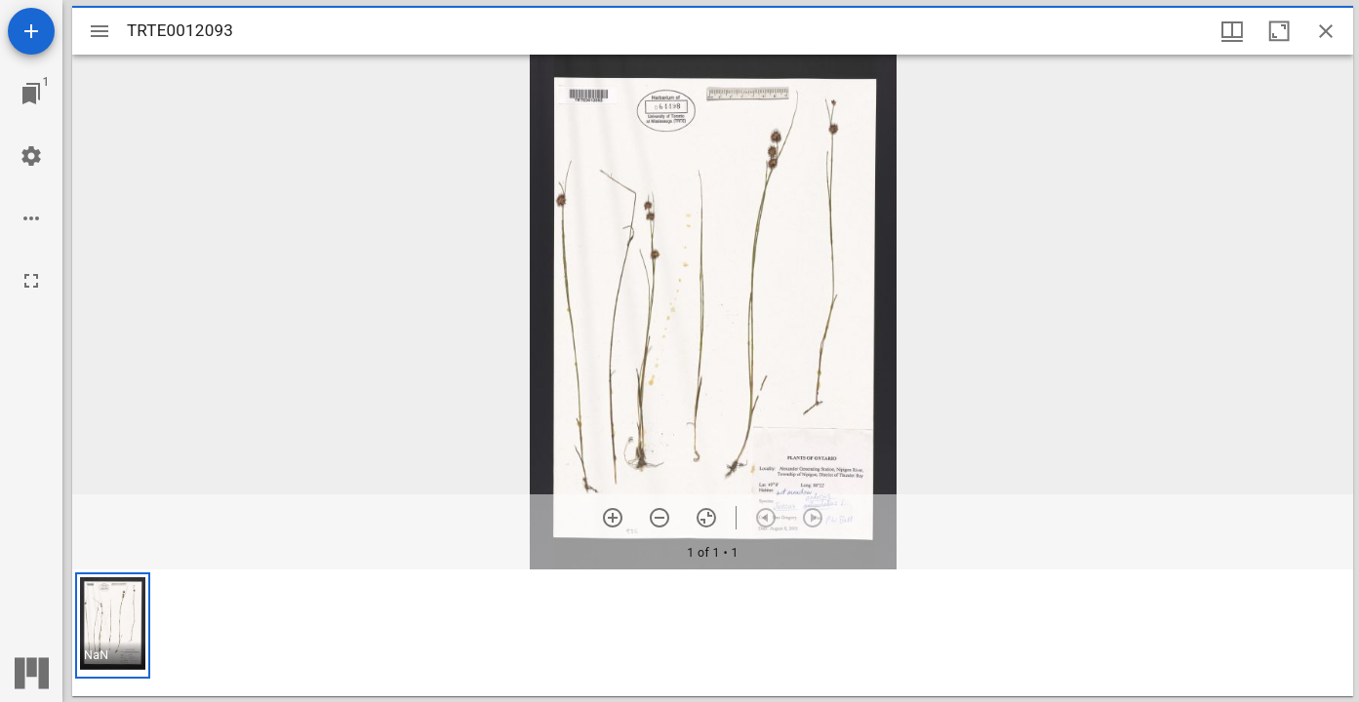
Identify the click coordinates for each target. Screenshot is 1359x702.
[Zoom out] (659, 517)
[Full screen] (31, 280)
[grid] (712, 632)
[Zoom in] (612, 517)
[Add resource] (31, 31)
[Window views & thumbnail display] (1232, 31)
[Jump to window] (31, 93)
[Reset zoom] (706, 517)
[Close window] (1325, 31)
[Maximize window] (1279, 31)
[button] (112, 625)
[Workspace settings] (31, 156)
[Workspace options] (31, 218)
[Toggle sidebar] (99, 31)
